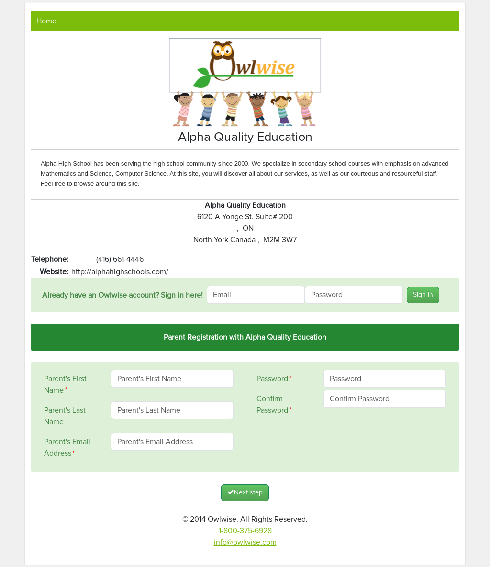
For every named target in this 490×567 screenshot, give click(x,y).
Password (273, 379)
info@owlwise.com (245, 542)
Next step (245, 492)
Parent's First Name (65, 384)
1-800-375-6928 (245, 531)
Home (46, 21)
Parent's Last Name (65, 416)
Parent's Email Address (67, 447)
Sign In (423, 294)
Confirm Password (273, 404)
